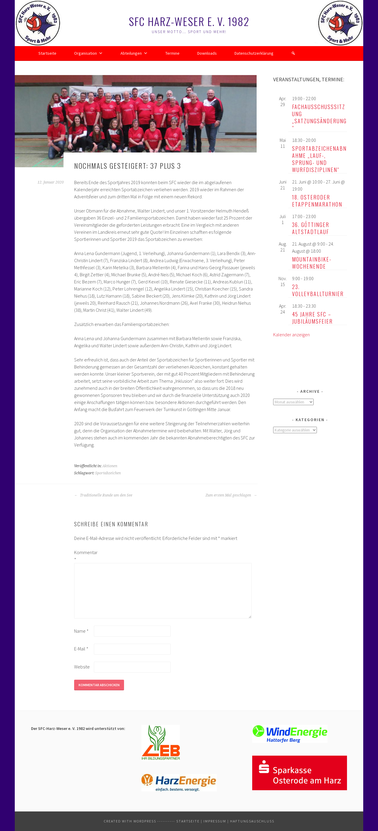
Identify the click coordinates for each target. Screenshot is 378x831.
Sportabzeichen (108, 473)
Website (82, 667)
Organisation (88, 53)
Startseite (47, 53)
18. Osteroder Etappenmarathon (317, 200)
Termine (172, 53)
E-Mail (81, 649)
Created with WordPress (130, 821)
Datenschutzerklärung (253, 53)
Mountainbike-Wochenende (312, 262)
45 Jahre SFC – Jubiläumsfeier (312, 317)
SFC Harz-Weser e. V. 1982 (189, 21)
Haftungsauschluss (252, 821)
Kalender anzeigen (291, 334)
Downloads (207, 53)
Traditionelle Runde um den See (103, 495)
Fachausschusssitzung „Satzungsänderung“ (319, 117)
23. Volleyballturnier (318, 290)
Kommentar (83, 555)
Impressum (214, 821)
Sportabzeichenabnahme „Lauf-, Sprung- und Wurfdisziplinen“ (319, 159)
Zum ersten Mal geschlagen (231, 495)
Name (81, 631)
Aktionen (109, 466)
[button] (293, 53)
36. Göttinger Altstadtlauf (310, 228)
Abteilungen (134, 53)
